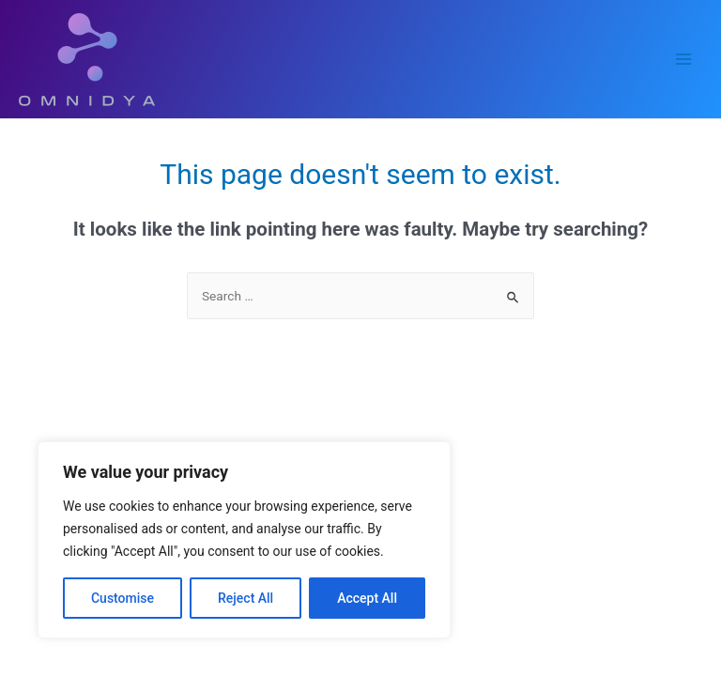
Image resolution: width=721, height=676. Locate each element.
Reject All (245, 598)
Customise (122, 598)
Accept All (367, 598)
